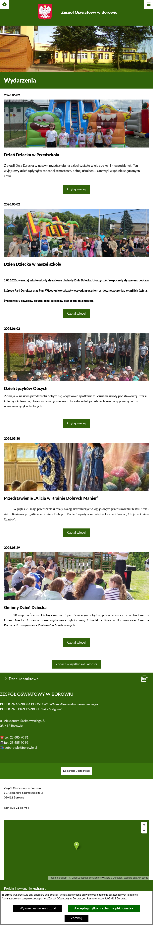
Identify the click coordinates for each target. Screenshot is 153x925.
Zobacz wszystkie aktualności (76, 664)
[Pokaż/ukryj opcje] (4, 4)
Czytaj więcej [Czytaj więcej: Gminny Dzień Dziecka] (76, 642)
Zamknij (76, 918)
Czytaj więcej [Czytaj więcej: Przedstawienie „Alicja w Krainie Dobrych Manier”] (76, 532)
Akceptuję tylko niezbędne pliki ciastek (103, 908)
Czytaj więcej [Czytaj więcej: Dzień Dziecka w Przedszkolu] (76, 189)
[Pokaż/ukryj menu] (148, 4)
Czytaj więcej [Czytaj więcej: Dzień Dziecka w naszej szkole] (76, 313)
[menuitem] (76, 771)
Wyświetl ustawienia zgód (38, 908)
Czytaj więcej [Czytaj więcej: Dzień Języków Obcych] (76, 423)
